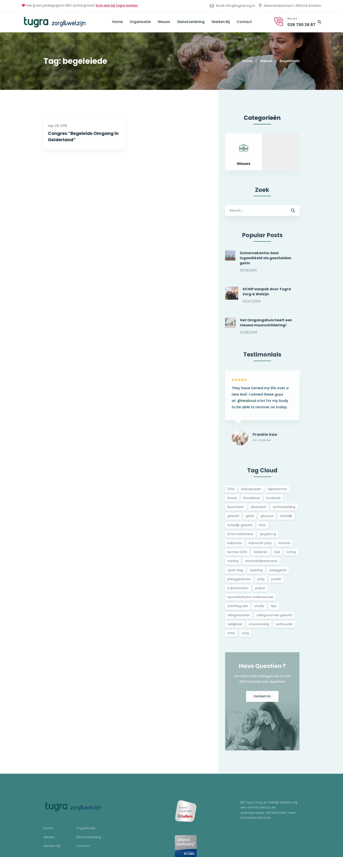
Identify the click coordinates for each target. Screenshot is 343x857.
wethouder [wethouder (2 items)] (284, 626)
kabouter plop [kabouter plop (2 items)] (260, 545)
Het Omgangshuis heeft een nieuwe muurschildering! (266, 325)
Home (247, 60)
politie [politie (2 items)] (276, 581)
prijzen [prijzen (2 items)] (260, 590)
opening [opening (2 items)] (256, 572)
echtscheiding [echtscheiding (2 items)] (284, 509)
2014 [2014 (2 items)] (230, 491)
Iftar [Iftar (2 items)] (262, 527)
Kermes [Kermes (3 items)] (284, 545)
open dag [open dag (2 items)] (235, 572)
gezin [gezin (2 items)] (250, 518)
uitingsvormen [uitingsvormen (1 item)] (238, 617)
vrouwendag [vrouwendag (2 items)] (259, 626)
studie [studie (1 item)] (259, 608)
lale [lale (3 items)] (277, 554)
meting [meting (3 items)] (232, 563)
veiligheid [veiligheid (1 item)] (234, 626)
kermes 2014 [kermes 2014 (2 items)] (237, 554)
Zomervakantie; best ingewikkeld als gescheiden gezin (265, 260)
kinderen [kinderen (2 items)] (261, 554)
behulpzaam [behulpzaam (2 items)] (251, 491)
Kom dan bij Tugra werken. (117, 5)
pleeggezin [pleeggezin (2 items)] (278, 572)
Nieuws (266, 60)
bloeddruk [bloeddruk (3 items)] (251, 500)
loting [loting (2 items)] (291, 554)
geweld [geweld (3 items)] (233, 518)
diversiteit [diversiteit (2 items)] (258, 509)
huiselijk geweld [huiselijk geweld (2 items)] (239, 527)
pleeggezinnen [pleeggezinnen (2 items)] (239, 581)
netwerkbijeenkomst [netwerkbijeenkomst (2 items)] (261, 563)
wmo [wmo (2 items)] (231, 635)
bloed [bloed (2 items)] (232, 500)
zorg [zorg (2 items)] (245, 635)
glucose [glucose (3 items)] (267, 518)
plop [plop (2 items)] (261, 581)
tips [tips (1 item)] (274, 608)
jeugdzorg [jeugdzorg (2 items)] (268, 536)
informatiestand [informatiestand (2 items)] (240, 536)
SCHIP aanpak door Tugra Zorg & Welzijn (267, 294)
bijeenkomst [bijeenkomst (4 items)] (277, 491)
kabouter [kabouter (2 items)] (234, 545)
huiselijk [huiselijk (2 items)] (286, 518)
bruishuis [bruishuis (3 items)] (273, 500)
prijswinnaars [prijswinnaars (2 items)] (237, 590)
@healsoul (246, 405)
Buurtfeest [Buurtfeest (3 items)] (235, 509)
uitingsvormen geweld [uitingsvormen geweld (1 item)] (274, 617)
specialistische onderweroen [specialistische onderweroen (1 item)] (250, 599)
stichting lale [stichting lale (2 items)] (237, 608)
